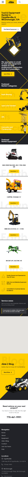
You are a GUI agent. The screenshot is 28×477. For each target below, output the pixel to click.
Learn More (8, 74)
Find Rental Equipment (11, 29)
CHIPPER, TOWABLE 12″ (14, 197)
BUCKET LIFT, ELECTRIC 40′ (14, 261)
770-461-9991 (14, 417)
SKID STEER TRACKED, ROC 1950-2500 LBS (14, 166)
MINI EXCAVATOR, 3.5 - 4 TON (14, 229)
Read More (14, 171)
